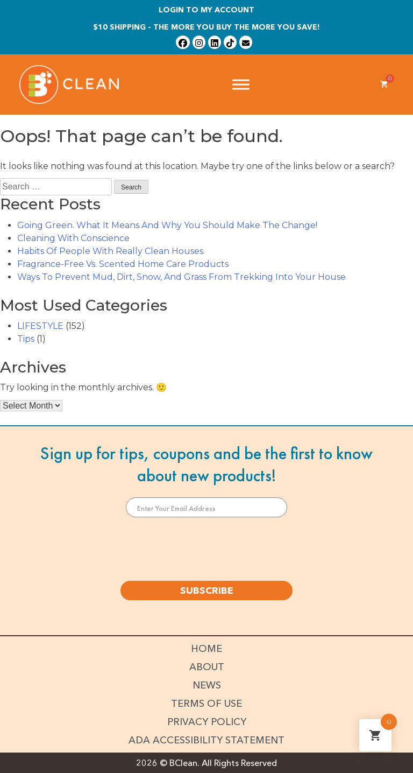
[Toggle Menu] (241, 84)
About (206, 667)
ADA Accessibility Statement (206, 740)
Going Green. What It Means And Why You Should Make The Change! (167, 225)
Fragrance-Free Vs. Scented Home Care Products (123, 264)
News (207, 685)
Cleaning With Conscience (73, 238)
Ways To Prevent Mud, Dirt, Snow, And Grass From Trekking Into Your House (181, 277)
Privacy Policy (206, 722)
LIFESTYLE (40, 326)
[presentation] (206, 549)
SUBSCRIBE (206, 590)
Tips (25, 339)
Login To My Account (206, 10)
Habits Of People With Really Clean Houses (110, 251)
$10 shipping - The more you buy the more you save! (206, 27)
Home (206, 649)
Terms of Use (206, 703)
